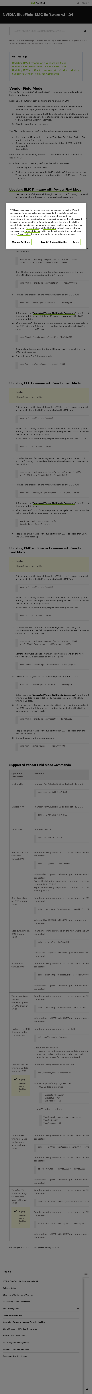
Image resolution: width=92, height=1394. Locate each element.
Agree (76, 242)
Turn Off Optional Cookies (54, 242)
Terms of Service (32, 231)
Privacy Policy (32, 228)
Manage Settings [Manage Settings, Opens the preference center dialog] (21, 242)
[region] (46, 226)
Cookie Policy (49, 228)
